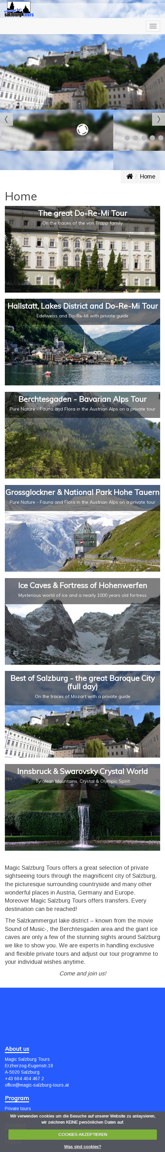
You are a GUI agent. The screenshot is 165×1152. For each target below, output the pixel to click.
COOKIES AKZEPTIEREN (82, 1134)
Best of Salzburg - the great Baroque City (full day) (82, 682)
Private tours (18, 1108)
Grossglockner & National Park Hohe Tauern (83, 492)
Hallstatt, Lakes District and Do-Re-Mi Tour (82, 306)
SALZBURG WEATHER (82, 1018)
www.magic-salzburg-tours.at (130, 176)
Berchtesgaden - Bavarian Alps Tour (82, 399)
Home (147, 176)
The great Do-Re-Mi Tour (82, 213)
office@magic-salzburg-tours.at (37, 1085)
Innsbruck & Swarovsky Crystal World (82, 771)
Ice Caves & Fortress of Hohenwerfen (82, 585)
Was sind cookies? (82, 1146)
